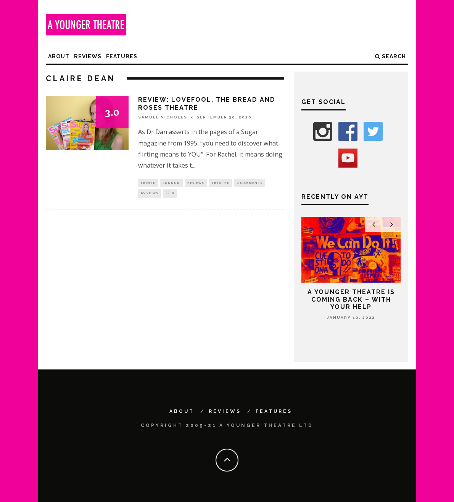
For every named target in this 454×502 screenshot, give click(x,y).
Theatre (220, 183)
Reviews (87, 56)
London (171, 183)
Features (121, 56)
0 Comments (249, 183)
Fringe (148, 183)
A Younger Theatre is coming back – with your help (351, 299)
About (58, 56)
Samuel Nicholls (162, 117)
